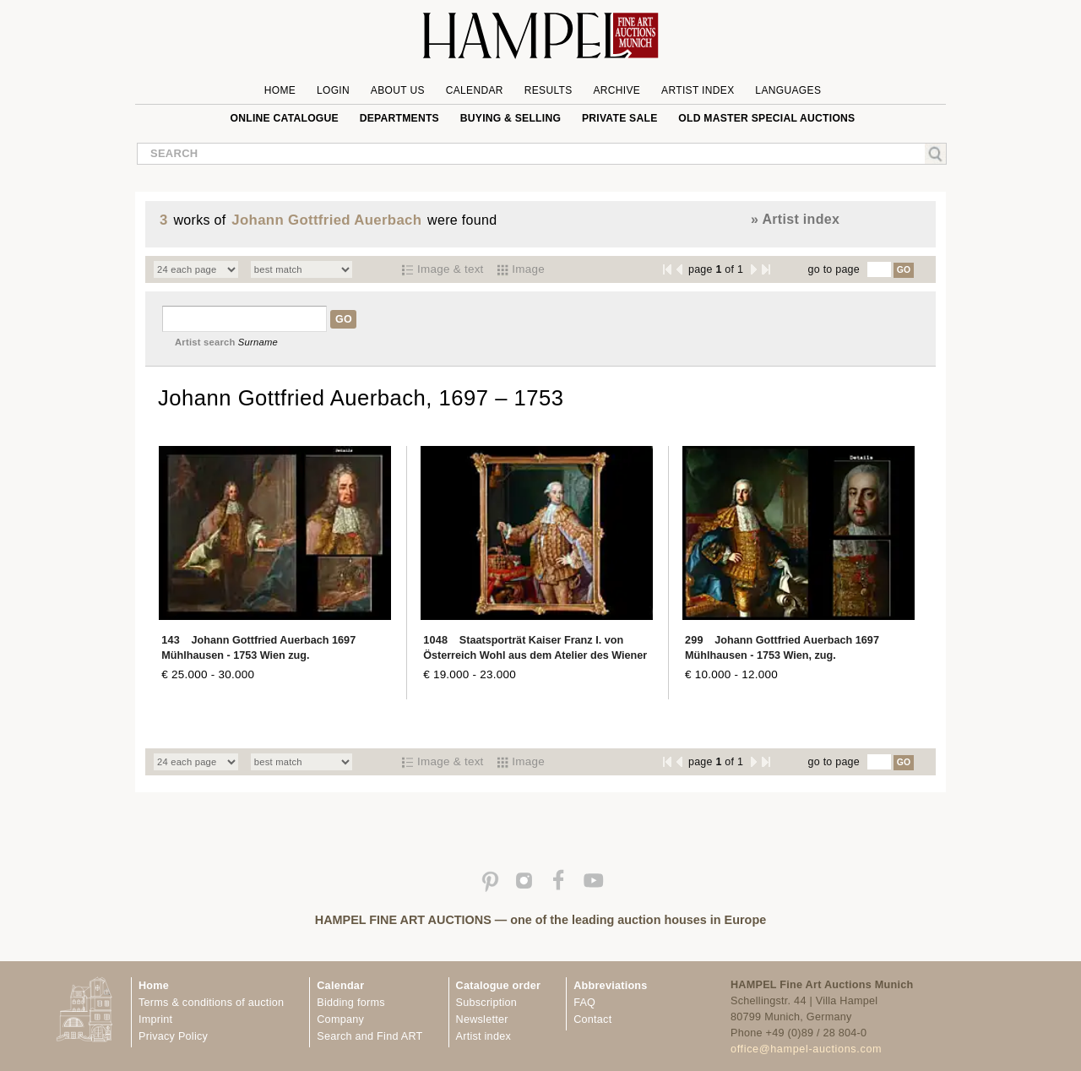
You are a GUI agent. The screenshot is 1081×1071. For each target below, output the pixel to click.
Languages (788, 90)
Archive (616, 90)
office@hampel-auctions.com (806, 1049)
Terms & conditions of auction (211, 1002)
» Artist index (795, 219)
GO (904, 270)
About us (398, 90)
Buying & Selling (510, 118)
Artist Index (698, 90)
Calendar (474, 90)
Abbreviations (610, 986)
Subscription (487, 1002)
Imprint (155, 1019)
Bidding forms (350, 1002)
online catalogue (285, 118)
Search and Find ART (369, 1036)
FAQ (584, 1002)
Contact (592, 1019)
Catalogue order (498, 986)
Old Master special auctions (766, 118)
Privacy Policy (173, 1036)
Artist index (483, 1036)
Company (340, 1019)
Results (548, 90)
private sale (620, 118)
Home (280, 90)
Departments (399, 118)
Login (333, 90)
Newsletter (482, 1019)
